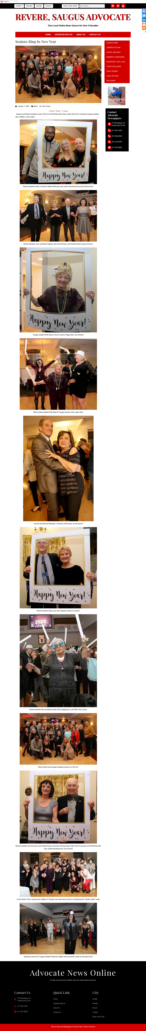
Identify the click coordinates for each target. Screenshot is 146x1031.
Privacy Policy (78, 1027)
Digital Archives (114, 52)
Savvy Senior (112, 71)
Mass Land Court (70, 6)
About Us (80, 34)
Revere (39, 6)
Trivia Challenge (114, 66)
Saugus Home (112, 43)
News (35, 106)
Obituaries (111, 81)
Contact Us (95, 34)
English (5, 1)
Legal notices (113, 76)
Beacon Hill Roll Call (116, 62)
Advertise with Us (63, 34)
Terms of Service (89, 1027)
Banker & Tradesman (115, 57)
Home (48, 34)
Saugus (49, 6)
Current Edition (113, 48)
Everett (19, 6)
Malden (29, 6)
